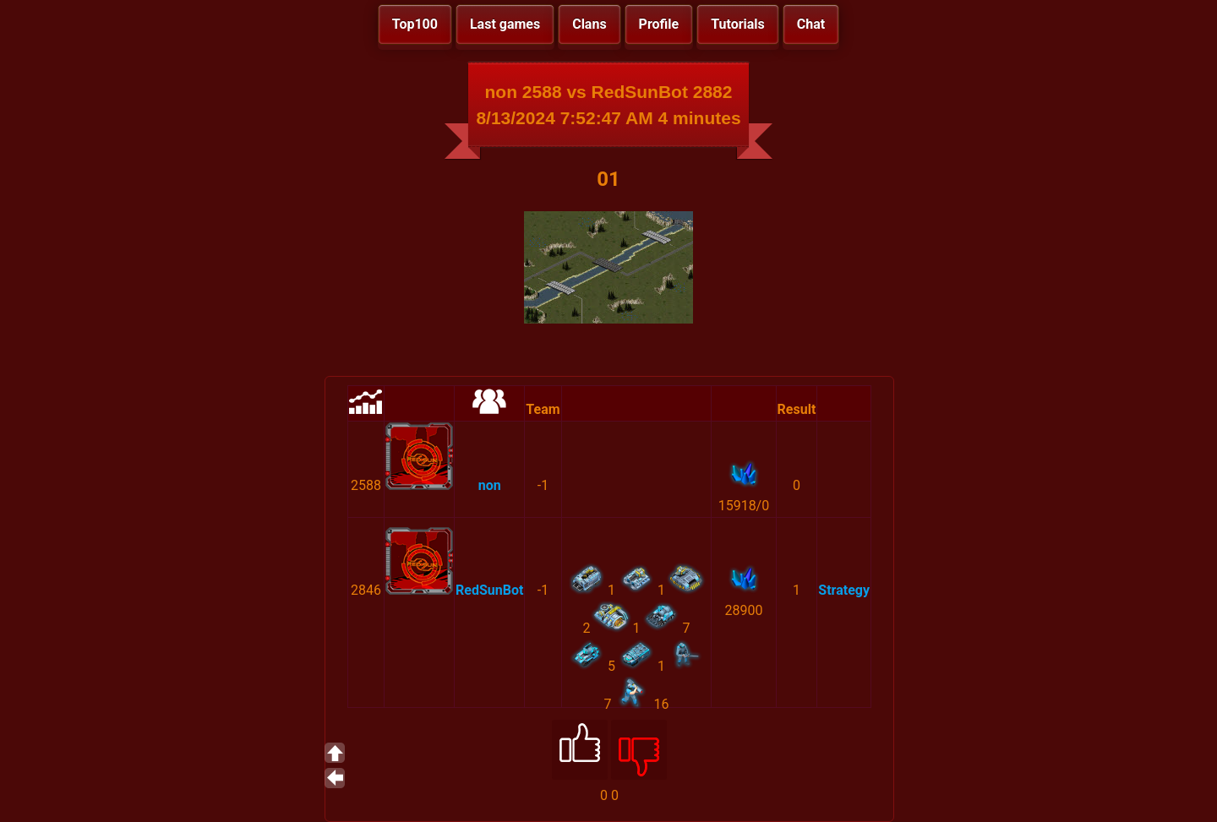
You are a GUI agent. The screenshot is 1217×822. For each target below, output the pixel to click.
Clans (589, 24)
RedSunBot (489, 590)
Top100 (415, 24)
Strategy (844, 590)
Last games (505, 24)
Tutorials (738, 24)
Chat (811, 24)
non (489, 485)
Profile (659, 24)
